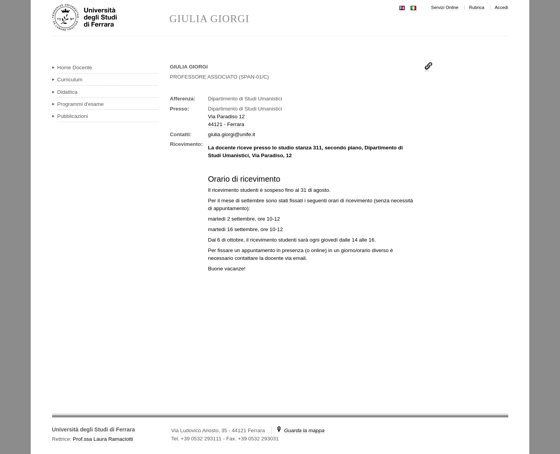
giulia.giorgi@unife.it (231, 134)
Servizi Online (444, 7)
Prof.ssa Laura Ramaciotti (103, 439)
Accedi (501, 7)
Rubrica (476, 7)
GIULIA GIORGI (210, 19)
